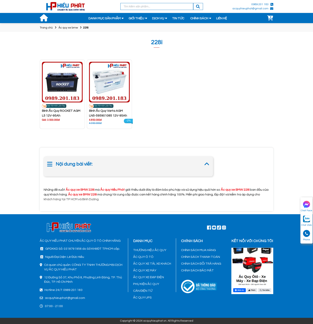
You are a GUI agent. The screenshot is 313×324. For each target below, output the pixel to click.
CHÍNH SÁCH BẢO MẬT (197, 270)
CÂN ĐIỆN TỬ (142, 290)
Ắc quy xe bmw (68, 27)
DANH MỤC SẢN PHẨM (104, 18)
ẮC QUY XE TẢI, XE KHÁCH (152, 263)
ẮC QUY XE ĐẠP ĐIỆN (148, 277)
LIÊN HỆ (221, 18)
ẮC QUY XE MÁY (144, 270)
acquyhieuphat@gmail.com (250, 8)
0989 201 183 (259, 4)
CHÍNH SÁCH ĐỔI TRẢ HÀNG (201, 263)
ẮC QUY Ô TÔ (143, 256)
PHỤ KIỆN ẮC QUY (146, 284)
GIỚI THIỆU (136, 18)
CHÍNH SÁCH (199, 18)
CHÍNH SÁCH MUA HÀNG (198, 250)
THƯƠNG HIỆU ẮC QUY (149, 250)
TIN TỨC (178, 18)
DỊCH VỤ (158, 18)
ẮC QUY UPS (142, 297)
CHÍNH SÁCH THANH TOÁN (200, 256)
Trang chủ (46, 27)
